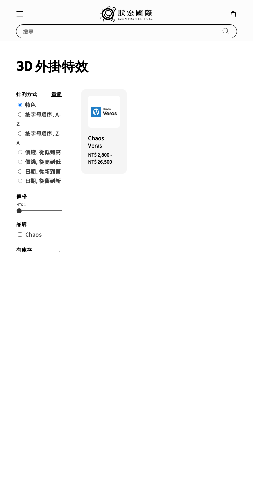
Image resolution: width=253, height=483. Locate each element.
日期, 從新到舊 (43, 171)
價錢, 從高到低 (43, 162)
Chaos (33, 234)
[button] (20, 14)
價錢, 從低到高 (43, 152)
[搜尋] (226, 31)
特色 (30, 105)
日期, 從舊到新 (43, 181)
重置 (56, 94)
